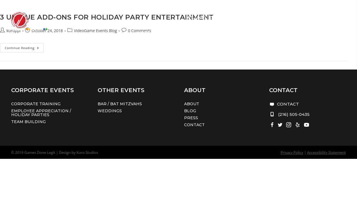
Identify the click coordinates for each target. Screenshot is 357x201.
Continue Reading (24, 48)
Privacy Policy (292, 152)
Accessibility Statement (326, 152)
